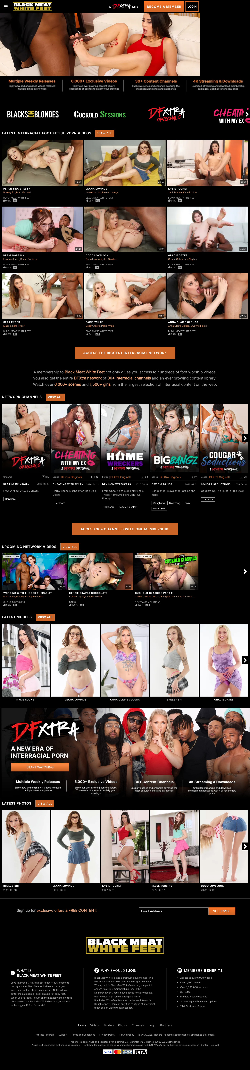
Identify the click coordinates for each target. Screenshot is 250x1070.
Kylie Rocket (178, 188)
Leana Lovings (96, 188)
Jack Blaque (175, 192)
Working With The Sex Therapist (27, 593)
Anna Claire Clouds (183, 322)
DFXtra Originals (16, 483)
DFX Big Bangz (162, 484)
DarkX (73, 602)
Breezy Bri (9, 192)
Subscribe (222, 911)
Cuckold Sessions (14, 602)
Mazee (7, 325)
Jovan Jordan (93, 192)
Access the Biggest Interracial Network (125, 353)
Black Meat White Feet (17, 197)
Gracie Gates (178, 255)
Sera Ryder (11, 322)
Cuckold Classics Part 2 (154, 593)
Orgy (187, 503)
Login (192, 6)
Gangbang (159, 503)
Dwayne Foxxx (198, 325)
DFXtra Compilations (147, 602)
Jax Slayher (110, 259)
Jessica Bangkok (161, 596)
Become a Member (164, 7)
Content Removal (210, 1045)
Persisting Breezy (16, 188)
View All (104, 133)
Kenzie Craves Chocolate (88, 593)
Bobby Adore (93, 325)
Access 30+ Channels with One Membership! (125, 529)
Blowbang (174, 503)
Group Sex (159, 508)
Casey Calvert (143, 596)
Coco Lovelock (97, 255)
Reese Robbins (13, 255)
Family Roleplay (128, 506)
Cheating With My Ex (68, 484)
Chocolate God (93, 596)
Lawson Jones (11, 259)
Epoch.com (49, 1045)
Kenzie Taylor (76, 596)
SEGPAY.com (155, 1045)
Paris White (94, 322)
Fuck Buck (9, 596)
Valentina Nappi (193, 596)
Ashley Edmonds (34, 596)
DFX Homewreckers (116, 484)
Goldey (20, 596)
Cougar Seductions (216, 484)
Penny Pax (178, 596)
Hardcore (10, 498)
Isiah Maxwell (23, 192)
